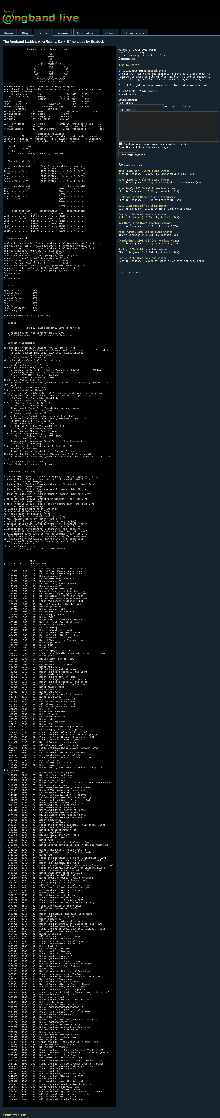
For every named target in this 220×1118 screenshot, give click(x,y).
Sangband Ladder (144, 55)
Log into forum (180, 106)
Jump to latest (128, 64)
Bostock (152, 70)
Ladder (43, 33)
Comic (110, 33)
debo (150, 91)
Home (8, 33)
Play (25, 33)
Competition (86, 33)
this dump (131, 52)
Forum (63, 33)
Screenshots (134, 33)
